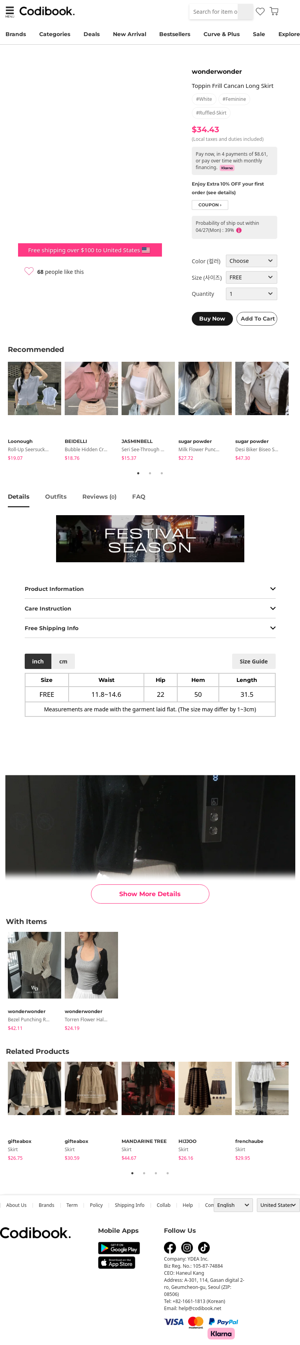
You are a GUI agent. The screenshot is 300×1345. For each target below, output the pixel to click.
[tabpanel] (36, 412)
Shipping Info (130, 1205)
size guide (253, 661)
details (18, 496)
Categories (54, 34)
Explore (289, 34)
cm (63, 661)
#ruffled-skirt (211, 112)
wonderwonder (217, 71)
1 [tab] (138, 473)
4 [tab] (168, 1173)
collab (164, 1205)
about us (16, 1205)
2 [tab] (150, 473)
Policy (96, 1205)
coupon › (210, 205)
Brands (15, 34)
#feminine (234, 99)
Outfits (56, 496)
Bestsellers (174, 34)
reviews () (99, 496)
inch (38, 661)
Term (72, 1205)
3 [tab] (162, 473)
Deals (92, 34)
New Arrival (129, 34)
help (188, 1205)
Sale (259, 34)
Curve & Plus (222, 34)
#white (204, 99)
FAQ (138, 496)
